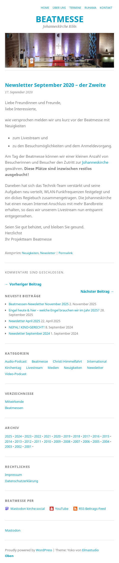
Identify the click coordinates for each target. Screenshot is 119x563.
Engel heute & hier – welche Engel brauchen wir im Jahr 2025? (54, 310)
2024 (18, 436)
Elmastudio (90, 550)
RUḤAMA (90, 7)
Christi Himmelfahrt (67, 361)
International (97, 361)
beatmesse (60, 19)
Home (45, 7)
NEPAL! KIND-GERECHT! (27, 327)
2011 (37, 441)
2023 (27, 436)
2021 (47, 436)
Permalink (66, 253)
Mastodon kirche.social (27, 509)
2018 (76, 436)
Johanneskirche (95, 162)
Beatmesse (40, 361)
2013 (18, 441)
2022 (37, 436)
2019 (66, 436)
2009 (57, 441)
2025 (8, 436)
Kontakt (106, 7)
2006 (86, 441)
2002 (18, 446)
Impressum (13, 474)
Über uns (59, 7)
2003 (8, 446)
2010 (47, 441)
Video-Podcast (15, 374)
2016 (96, 436)
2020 (57, 436)
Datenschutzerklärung (21, 481)
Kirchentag (13, 367)
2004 (105, 441)
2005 (96, 441)
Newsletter (47, 253)
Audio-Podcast (16, 361)
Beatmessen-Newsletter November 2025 (39, 304)
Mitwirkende (14, 401)
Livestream (34, 367)
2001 (27, 446)
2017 (86, 436)
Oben (9, 556)
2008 (66, 441)
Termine (75, 7)
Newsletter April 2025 (24, 321)
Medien (53, 367)
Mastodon (12, 530)
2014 (8, 441)
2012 (27, 441)
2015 (105, 436)
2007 (76, 441)
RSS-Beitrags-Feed (92, 509)
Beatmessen (14, 408)
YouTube (61, 509)
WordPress (44, 550)
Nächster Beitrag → (97, 291)
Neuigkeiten (30, 253)
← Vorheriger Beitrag (23, 284)
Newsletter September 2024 (29, 333)
